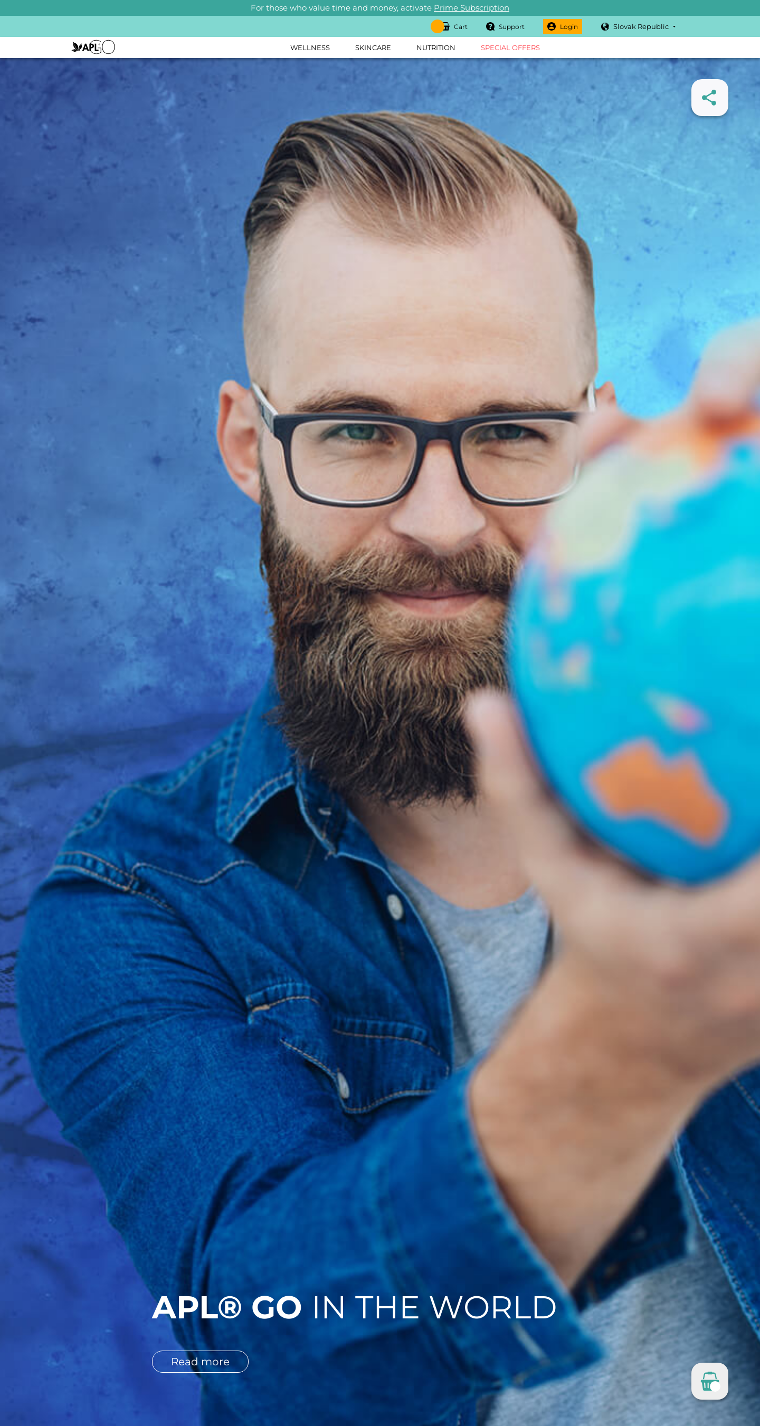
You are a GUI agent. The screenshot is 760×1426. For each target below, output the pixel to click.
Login (562, 26)
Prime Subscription (471, 8)
